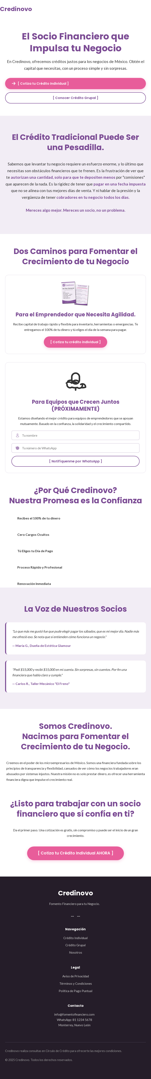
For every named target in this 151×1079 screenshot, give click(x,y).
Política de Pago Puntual (75, 991)
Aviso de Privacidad (75, 976)
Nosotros (75, 952)
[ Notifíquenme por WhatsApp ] (75, 461)
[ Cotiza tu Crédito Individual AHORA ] (75, 853)
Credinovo (16, 9)
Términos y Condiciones (75, 983)
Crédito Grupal (75, 945)
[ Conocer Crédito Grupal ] (75, 98)
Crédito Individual (75, 938)
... (72, 915)
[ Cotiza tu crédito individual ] (75, 342)
